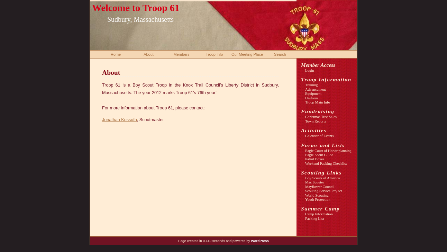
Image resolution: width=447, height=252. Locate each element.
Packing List (314, 218)
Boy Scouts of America (322, 178)
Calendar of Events (319, 136)
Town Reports (315, 121)
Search (280, 54)
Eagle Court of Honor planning (328, 150)
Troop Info (214, 54)
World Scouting (317, 195)
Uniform (311, 98)
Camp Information (319, 214)
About (149, 54)
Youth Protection (317, 199)
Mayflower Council (320, 186)
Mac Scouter (314, 182)
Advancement (315, 89)
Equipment (313, 93)
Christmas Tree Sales (321, 117)
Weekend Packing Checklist (326, 163)
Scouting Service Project (323, 191)
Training (311, 85)
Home (116, 54)
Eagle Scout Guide (319, 155)
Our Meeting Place (247, 54)
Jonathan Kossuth (119, 119)
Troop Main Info (317, 102)
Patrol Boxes (314, 159)
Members (182, 54)
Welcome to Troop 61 (136, 7)
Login (309, 70)
